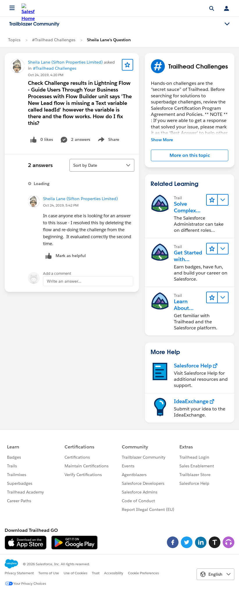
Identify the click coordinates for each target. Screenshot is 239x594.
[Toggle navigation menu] (227, 24)
